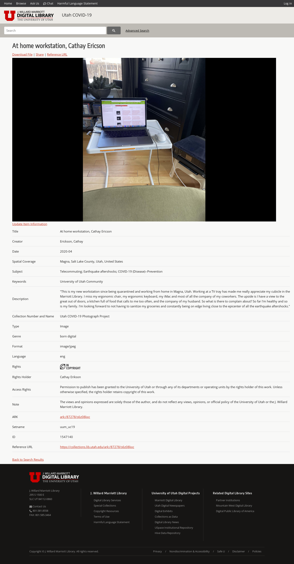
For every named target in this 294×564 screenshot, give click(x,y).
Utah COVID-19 (77, 15)
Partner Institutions (228, 500)
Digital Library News (167, 522)
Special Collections (105, 505)
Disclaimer (238, 551)
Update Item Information (29, 224)
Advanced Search (137, 31)
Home (8, 3)
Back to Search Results (28, 459)
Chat (48, 3)
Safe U (221, 551)
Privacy (157, 551)
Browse (21, 3)
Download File (22, 54)
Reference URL (57, 54)
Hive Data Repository (167, 533)
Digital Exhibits (164, 511)
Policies (256, 551)
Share (40, 54)
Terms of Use (101, 516)
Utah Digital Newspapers (170, 505)
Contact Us (37, 506)
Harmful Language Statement (77, 3)
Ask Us (34, 3)
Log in (288, 3)
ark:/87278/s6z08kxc (75, 417)
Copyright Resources (106, 511)
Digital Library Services (107, 500)
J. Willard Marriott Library (44, 490)
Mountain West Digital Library (234, 505)
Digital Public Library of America (235, 511)
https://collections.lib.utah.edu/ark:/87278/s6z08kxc (97, 447)
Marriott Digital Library (168, 500)
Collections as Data (166, 516)
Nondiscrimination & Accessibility (189, 551)
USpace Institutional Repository (174, 527)
